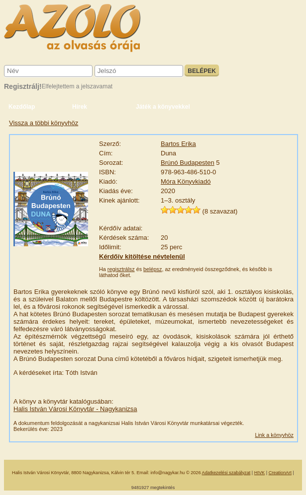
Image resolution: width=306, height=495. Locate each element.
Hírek (79, 106)
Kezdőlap (21, 106)
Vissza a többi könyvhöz (43, 123)
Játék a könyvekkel (163, 106)
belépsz (152, 269)
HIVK (259, 472)
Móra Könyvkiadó (185, 181)
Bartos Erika (178, 143)
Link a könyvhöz (274, 435)
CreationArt (280, 472)
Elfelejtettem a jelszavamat (76, 86)
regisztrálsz (121, 269)
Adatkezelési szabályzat (226, 472)
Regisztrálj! (22, 86)
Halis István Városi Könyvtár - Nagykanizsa (75, 409)
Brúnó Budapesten (187, 162)
